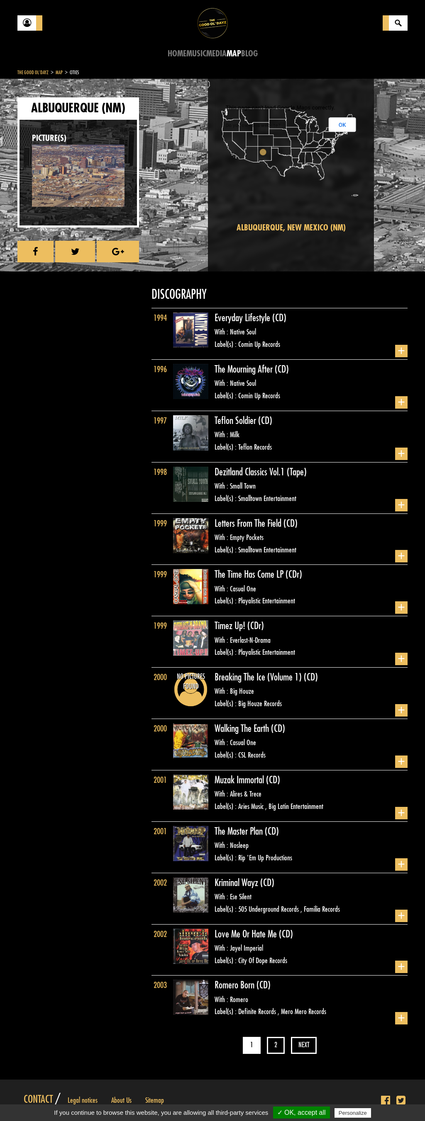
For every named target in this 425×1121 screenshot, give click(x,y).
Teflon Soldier (236, 421)
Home (177, 53)
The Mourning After (245, 369)
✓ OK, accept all (301, 1112)
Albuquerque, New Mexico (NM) (291, 227)
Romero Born (235, 985)
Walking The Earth (243, 729)
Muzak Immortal (240, 780)
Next (303, 1044)
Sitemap (154, 1100)
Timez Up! (231, 626)
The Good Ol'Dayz (33, 72)
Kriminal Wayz (237, 883)
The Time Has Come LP (250, 574)
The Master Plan (240, 831)
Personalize (353, 1113)
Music (196, 53)
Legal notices (83, 1100)
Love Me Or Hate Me (247, 934)
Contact (38, 1099)
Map (234, 53)
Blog (249, 53)
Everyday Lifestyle (243, 318)
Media (216, 53)
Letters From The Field (249, 523)
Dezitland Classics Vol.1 (251, 472)
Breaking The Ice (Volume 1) (259, 677)
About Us (121, 1100)
